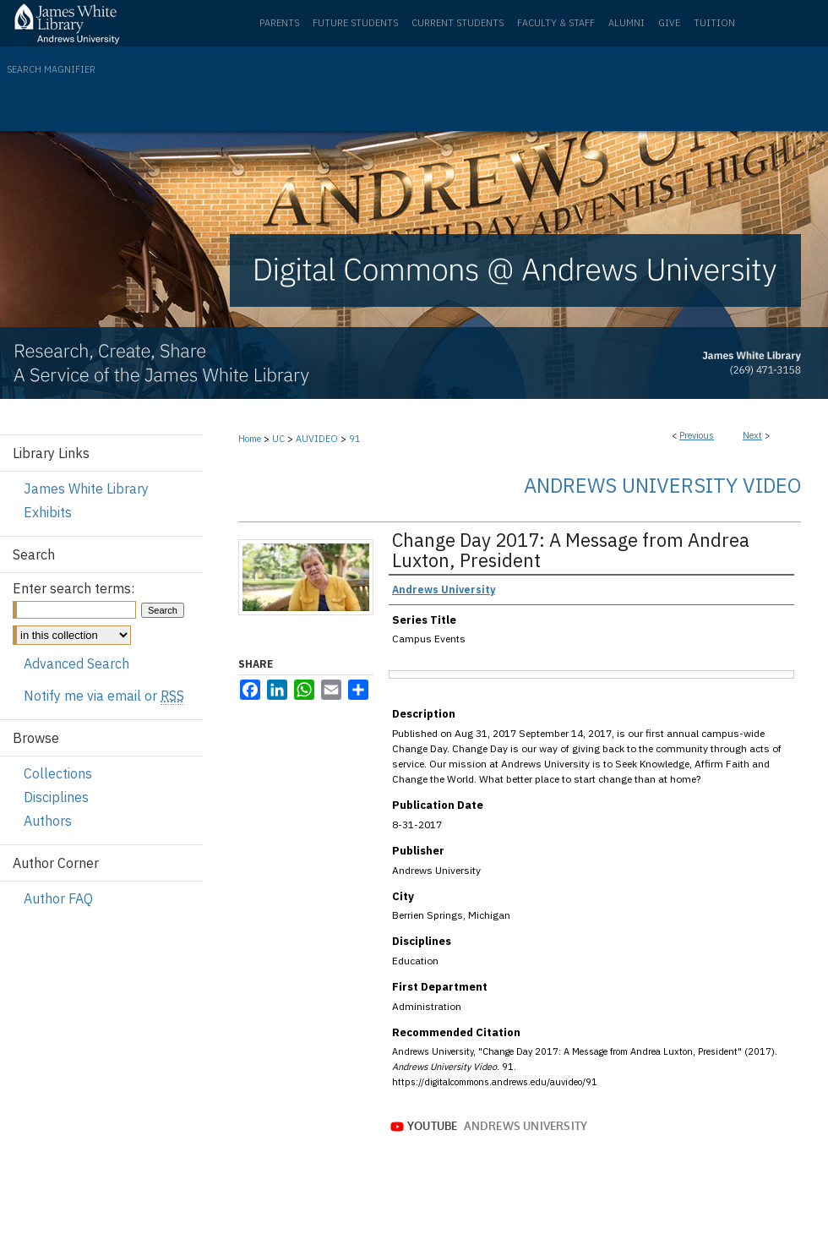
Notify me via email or (104, 695)
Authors (48, 820)
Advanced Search (76, 663)
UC (278, 439)
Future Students (355, 23)
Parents (279, 23)
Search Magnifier (51, 69)
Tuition (714, 23)
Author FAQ (58, 898)
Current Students (457, 23)
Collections (58, 773)
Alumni (626, 23)
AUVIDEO (317, 439)
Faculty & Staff (556, 23)
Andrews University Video (662, 485)
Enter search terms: (73, 588)
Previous (696, 435)
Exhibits (48, 512)
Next (752, 435)
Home (249, 439)
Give (669, 23)
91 (355, 439)
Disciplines (56, 797)
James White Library (86, 488)
